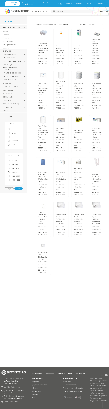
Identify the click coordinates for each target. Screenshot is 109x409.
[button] (24, 27)
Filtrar (18, 189)
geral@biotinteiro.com (12, 387)
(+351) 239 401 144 (11, 401)
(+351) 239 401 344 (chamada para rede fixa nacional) (14, 392)
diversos (39, 24)
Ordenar (83, 24)
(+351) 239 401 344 (12, 3)
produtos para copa (50, 24)
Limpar (9, 189)
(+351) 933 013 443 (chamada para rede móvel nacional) (14, 397)
